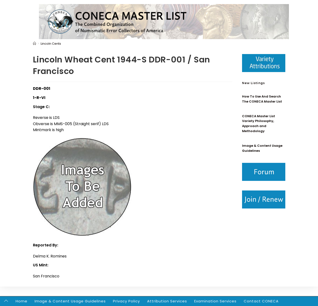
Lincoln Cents (51, 43)
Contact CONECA (261, 301)
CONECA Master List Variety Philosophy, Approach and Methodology (258, 123)
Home (21, 301)
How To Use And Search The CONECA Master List (262, 99)
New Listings (253, 83)
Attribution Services (167, 301)
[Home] (34, 43)
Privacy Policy (126, 301)
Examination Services (215, 301)
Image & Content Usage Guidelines (70, 301)
